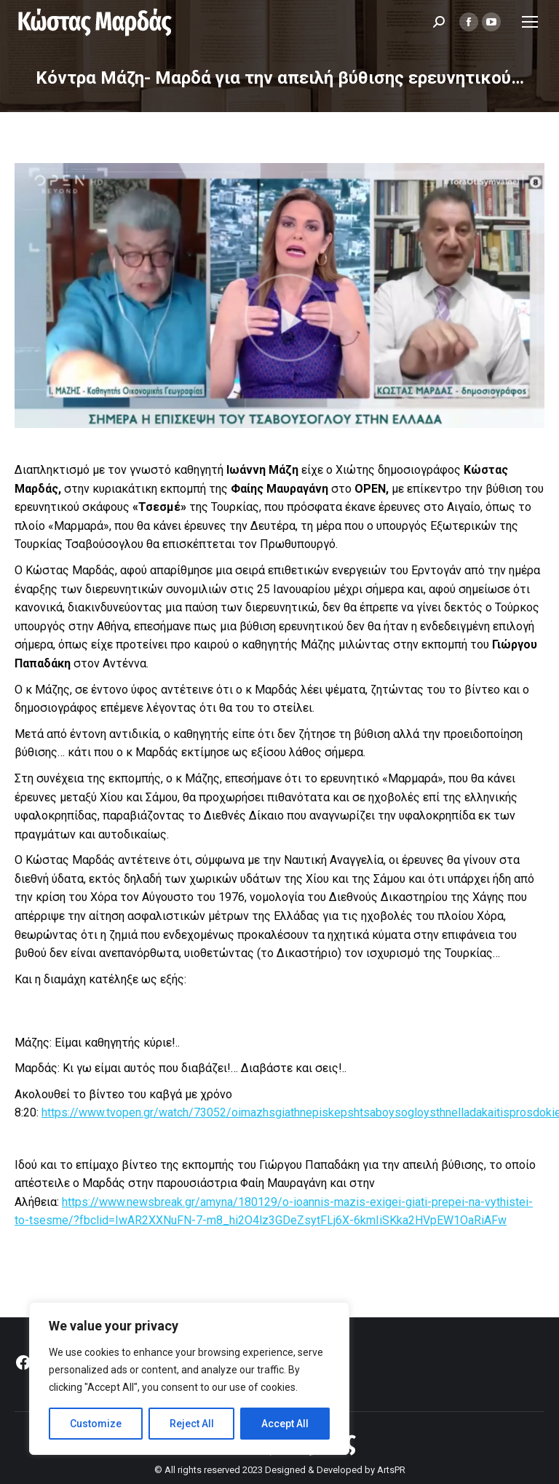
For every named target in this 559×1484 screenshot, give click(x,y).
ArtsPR (391, 1469)
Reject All (192, 1423)
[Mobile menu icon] (529, 21)
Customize (96, 1423)
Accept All (285, 1423)
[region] (189, 1378)
